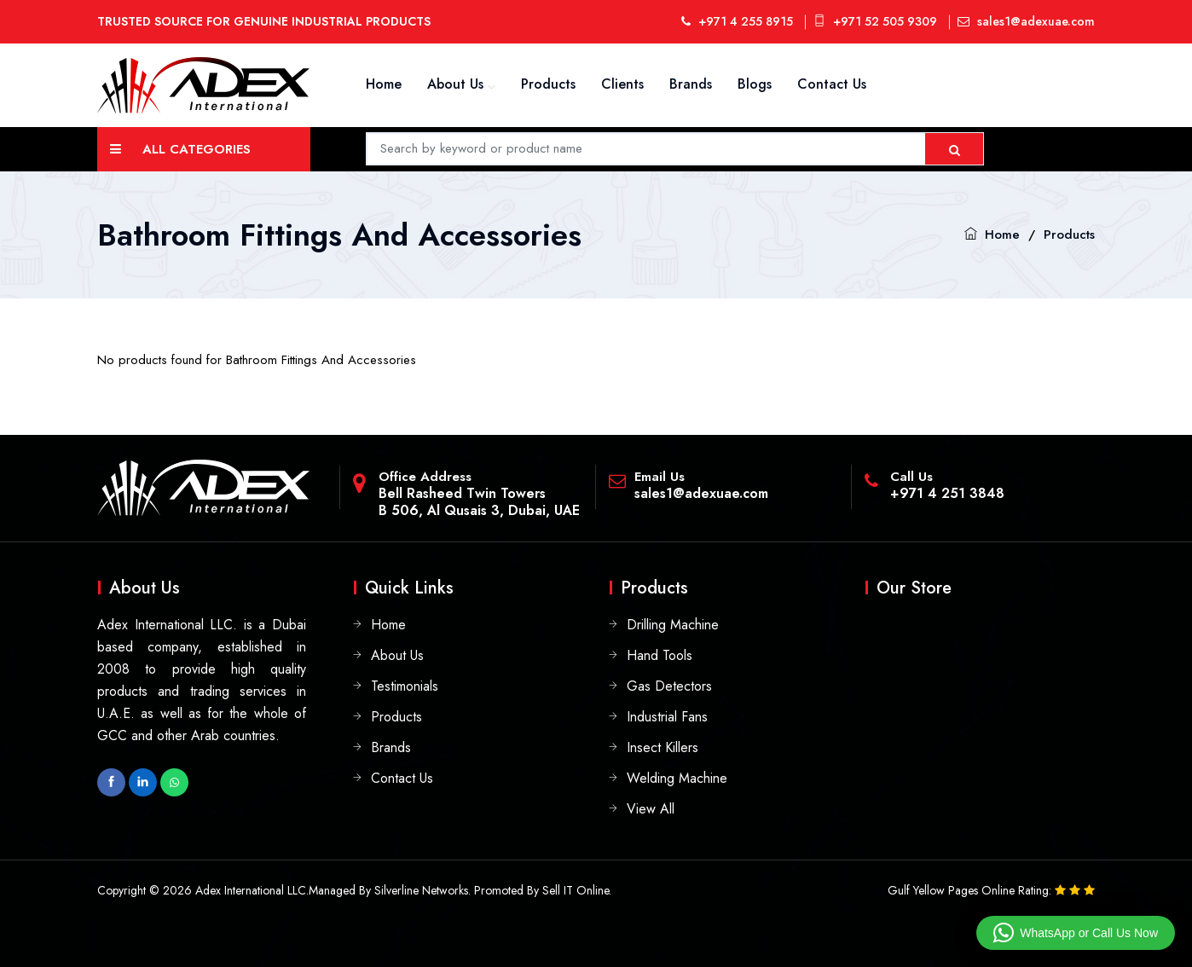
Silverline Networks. (422, 890)
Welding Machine (677, 778)
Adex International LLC (250, 890)
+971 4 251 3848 (947, 493)
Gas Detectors (669, 686)
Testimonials (404, 686)
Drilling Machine (673, 624)
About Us (455, 84)
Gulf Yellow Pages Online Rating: (971, 890)
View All (650, 809)
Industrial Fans (667, 717)
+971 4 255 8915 (737, 21)
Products (548, 84)
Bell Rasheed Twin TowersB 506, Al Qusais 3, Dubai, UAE (479, 502)
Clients (622, 84)
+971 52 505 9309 (875, 21)
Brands (690, 84)
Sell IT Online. (576, 890)
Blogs (755, 84)
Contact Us (831, 84)
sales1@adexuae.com (1026, 21)
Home (384, 84)
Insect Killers (662, 747)
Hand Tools (659, 655)
